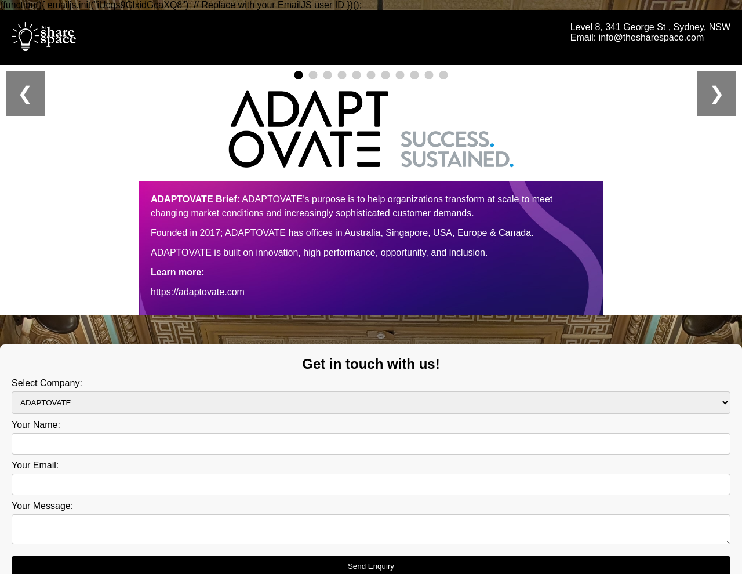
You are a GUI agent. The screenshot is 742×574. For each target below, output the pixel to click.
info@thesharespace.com (651, 37)
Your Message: (42, 501)
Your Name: (36, 419)
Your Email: (35, 460)
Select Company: (47, 378)
